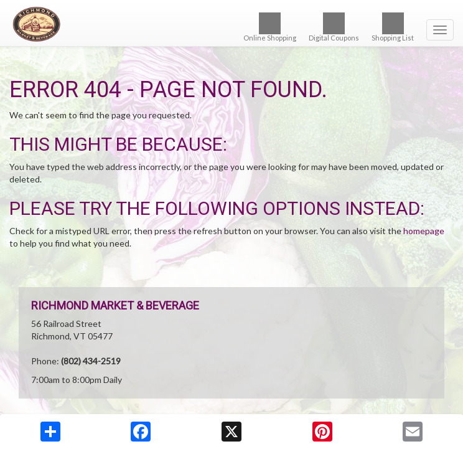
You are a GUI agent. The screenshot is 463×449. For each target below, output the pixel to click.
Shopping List (393, 27)
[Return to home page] (231, 24)
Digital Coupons (334, 27)
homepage (423, 230)
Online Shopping (269, 27)
